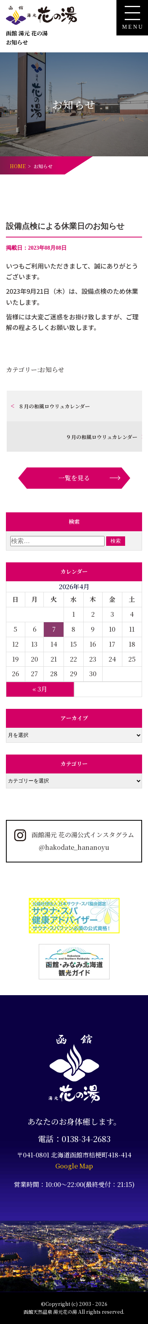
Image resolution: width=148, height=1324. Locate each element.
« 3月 (39, 689)
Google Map (74, 1165)
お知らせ (51, 369)
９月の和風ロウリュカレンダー (101, 437)
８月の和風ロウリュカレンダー (54, 406)
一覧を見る (74, 477)
